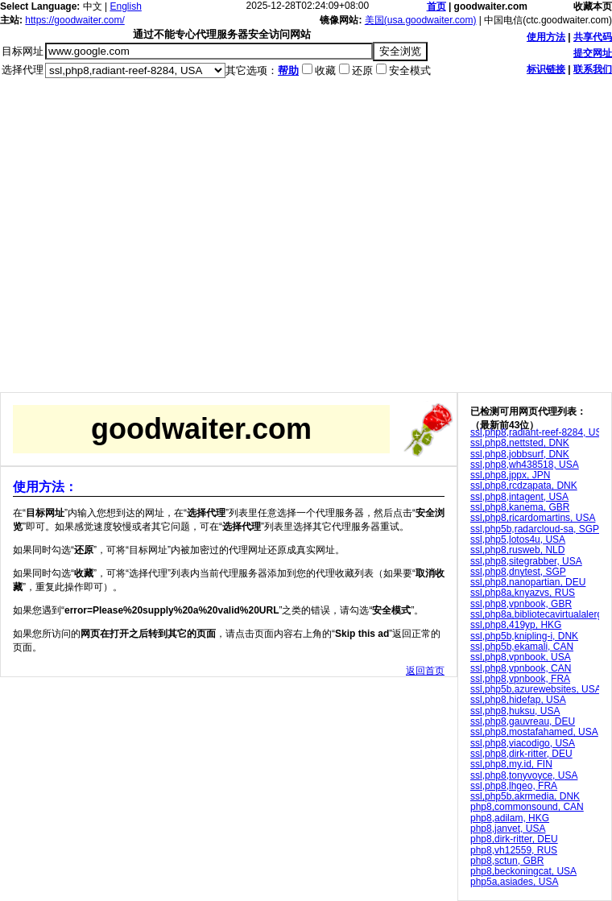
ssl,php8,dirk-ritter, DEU (521, 753)
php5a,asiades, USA (514, 881)
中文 (92, 6)
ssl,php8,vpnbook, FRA (520, 678)
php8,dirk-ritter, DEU (514, 839)
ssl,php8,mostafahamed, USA (534, 732)
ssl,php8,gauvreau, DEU (522, 721)
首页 (436, 6)
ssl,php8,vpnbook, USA (520, 657)
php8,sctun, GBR (507, 860)
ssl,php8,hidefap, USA (518, 699)
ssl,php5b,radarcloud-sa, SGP (534, 529)
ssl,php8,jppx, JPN (510, 475)
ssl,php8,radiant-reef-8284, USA (539, 432)
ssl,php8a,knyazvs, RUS (522, 592)
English (126, 6)
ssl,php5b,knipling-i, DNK (524, 636)
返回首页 (425, 670)
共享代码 (592, 37)
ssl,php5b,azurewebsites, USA (536, 689)
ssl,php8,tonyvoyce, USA (523, 775)
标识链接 (546, 69)
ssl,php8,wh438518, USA (524, 464)
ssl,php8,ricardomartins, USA (532, 517)
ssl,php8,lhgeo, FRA (513, 785)
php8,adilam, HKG (509, 818)
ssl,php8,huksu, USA (515, 711)
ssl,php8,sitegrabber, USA (526, 561)
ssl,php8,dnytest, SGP (518, 571)
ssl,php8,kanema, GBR (519, 507)
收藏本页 (592, 6)
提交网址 (592, 53)
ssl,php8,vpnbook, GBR (521, 604)
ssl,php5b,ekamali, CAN (521, 646)
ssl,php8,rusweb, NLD (517, 550)
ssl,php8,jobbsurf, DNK (519, 454)
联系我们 (592, 69)
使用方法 (546, 37)
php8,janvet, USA (507, 828)
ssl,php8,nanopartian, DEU (527, 582)
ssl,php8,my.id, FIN (511, 764)
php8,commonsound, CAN (527, 806)
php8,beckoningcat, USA (523, 871)
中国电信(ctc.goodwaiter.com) (548, 20)
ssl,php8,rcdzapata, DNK (523, 485)
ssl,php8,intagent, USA (519, 496)
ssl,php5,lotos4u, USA (517, 539)
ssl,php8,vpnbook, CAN (520, 668)
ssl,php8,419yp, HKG (515, 624)
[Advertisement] (151, 241)
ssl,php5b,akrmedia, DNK (525, 796)
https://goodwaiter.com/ (74, 20)
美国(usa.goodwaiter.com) (421, 20)
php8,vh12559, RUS (513, 850)
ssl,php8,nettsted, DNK (519, 442)
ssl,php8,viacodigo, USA (522, 743)
